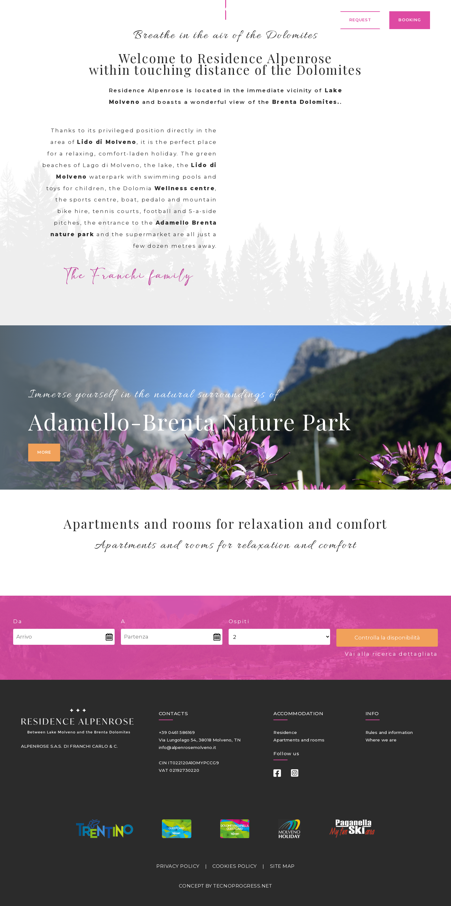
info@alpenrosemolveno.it (187, 747)
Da (17, 621)
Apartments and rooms (298, 739)
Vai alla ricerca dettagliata (391, 653)
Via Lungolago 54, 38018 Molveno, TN (200, 739)
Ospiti (239, 621)
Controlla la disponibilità (387, 637)
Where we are (381, 739)
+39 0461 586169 (177, 732)
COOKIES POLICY (234, 866)
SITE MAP (282, 866)
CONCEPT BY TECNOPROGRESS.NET (225, 886)
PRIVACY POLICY (178, 866)
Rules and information (389, 732)
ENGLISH (81, 20)
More (44, 452)
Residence (285, 732)
